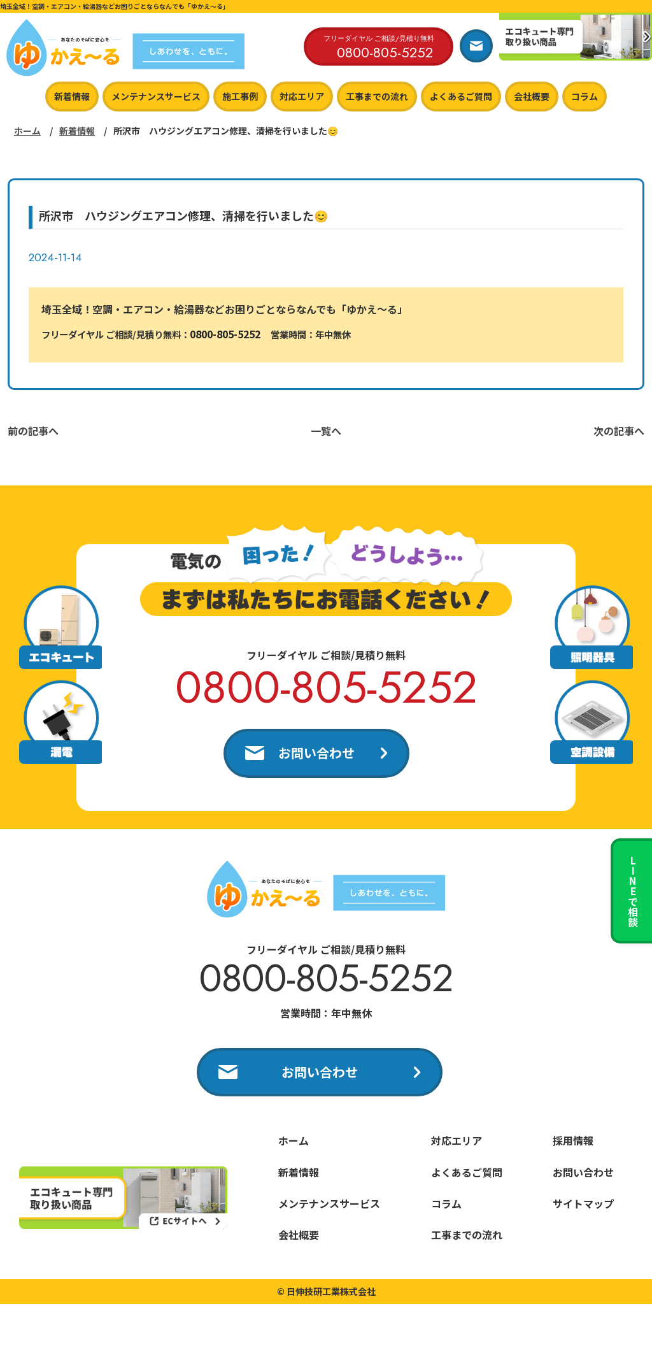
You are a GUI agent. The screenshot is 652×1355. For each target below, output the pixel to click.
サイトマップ (583, 1203)
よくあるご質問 (461, 96)
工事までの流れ (377, 96)
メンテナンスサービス (156, 96)
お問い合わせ (316, 752)
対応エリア (302, 96)
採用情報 (573, 1140)
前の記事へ (33, 430)
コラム (584, 96)
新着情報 (72, 96)
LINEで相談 (633, 891)
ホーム (27, 130)
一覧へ (326, 430)
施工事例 (240, 96)
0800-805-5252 (225, 333)
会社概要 (531, 96)
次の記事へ (618, 430)
